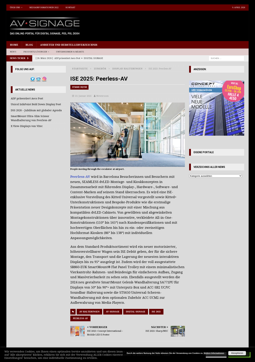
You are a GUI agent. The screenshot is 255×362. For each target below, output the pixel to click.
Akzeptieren (237, 353)
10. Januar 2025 (83, 96)
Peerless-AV (80, 177)
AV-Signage (113, 311)
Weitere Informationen (214, 353)
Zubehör (100, 68)
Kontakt (70, 7)
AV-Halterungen (89, 311)
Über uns (15, 7)
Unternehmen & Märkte (70, 52)
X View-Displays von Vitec (27, 126)
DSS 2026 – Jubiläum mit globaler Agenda (36, 110)
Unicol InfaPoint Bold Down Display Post (36, 104)
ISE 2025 (156, 311)
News (13, 52)
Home (14, 44)
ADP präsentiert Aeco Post (27, 98)
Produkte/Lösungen (35, 52)
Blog (29, 44)
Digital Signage (135, 311)
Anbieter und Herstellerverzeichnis (68, 44)
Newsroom (102, 96)
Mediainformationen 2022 (43, 7)
